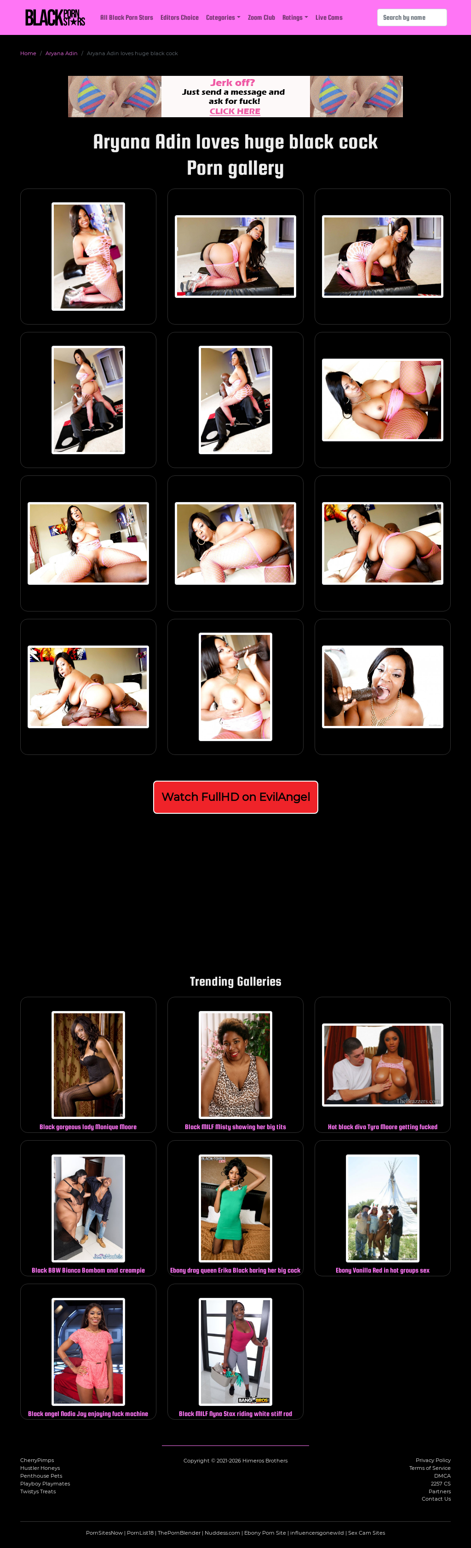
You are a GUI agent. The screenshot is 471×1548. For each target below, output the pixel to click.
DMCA (442, 1476)
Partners (440, 1491)
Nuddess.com (222, 1533)
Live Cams (329, 17)
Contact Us (436, 1499)
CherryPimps (37, 1460)
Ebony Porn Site (265, 1533)
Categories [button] (220, 17)
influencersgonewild (317, 1533)
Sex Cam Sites (366, 1533)
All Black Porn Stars (126, 17)
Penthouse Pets (41, 1476)
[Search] (412, 17)
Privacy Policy (433, 1460)
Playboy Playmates (45, 1483)
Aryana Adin (62, 53)
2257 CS (441, 1483)
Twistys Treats (38, 1491)
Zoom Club (261, 17)
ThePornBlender (179, 1533)
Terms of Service (430, 1468)
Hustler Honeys (40, 1468)
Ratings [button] (292, 17)
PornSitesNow (104, 1533)
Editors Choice (180, 17)
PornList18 (140, 1533)
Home (28, 53)
